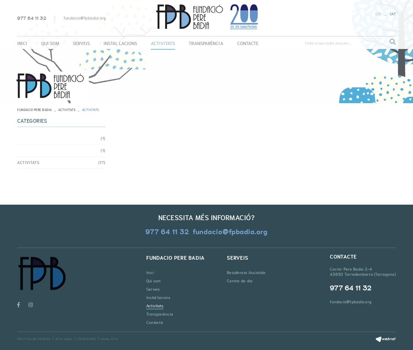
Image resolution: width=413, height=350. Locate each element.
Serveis (153, 289)
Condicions (86, 339)
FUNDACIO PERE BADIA (34, 109)
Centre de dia (239, 280)
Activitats (66, 109)
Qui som (153, 280)
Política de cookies (34, 339)
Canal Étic (109, 339)
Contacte (154, 322)
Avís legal (64, 339)
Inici (150, 272)
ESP (378, 14)
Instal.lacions (158, 297)
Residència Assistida (246, 272)
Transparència (159, 314)
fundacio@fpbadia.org (85, 18)
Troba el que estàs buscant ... (327, 43)
